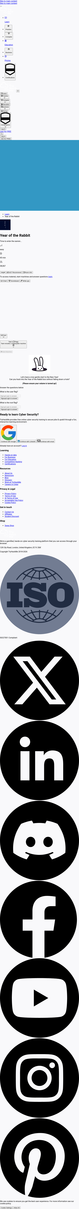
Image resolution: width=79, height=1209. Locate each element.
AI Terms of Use (11, 498)
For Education (10, 459)
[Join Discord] (39, 880)
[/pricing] (39, 111)
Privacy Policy (10, 494)
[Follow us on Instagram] (39, 1117)
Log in (24, 446)
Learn (7, 214)
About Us (8, 473)
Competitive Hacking (13, 462)
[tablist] (39, 281)
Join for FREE (5, 131)
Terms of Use (10, 496)
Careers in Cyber (11, 484)
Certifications (10, 464)
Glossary (8, 480)
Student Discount (12, 516)
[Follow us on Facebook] (39, 957)
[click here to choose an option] (3, 336)
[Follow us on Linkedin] (39, 799)
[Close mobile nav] (17, 91)
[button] (14, 272)
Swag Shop (9, 525)
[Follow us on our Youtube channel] (39, 1037)
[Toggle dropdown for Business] (9, 51)
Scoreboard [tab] (14, 281)
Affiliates (8, 514)
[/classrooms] (39, 104)
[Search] (1, 134)
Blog (6, 478)
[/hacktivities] (39, 93)
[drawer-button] (1, 6)
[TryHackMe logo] (6, 13)
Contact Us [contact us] (9, 512)
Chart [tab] (4, 281)
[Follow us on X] (39, 719)
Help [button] (3, 272)
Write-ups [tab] (25, 281)
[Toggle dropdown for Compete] (9, 36)
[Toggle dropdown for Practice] (8, 28)
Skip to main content (8, 1)
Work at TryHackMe (13, 482)
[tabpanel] (39, 308)
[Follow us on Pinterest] (39, 1197)
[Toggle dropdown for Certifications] (10, 72)
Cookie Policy (10, 502)
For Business (10, 457)
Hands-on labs (11, 455)
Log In (3, 129)
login (50, 277)
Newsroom (9, 475)
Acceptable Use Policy (14, 500)
